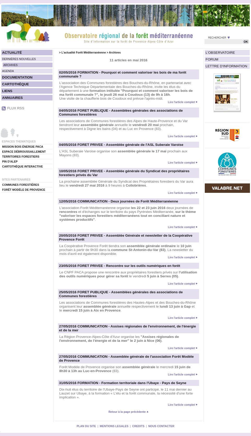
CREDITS (138, 426)
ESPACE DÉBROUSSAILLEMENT (24, 151)
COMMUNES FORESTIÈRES (20, 184)
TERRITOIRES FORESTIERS (20, 156)
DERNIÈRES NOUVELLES (19, 59)
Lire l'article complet (181, 102)
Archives (115, 52)
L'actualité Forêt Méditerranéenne (83, 52)
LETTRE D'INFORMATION (226, 66)
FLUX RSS (15, 108)
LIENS (7, 91)
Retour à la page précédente (128, 411)
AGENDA (8, 71)
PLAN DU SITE (86, 426)
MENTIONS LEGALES (114, 426)
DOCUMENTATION (17, 77)
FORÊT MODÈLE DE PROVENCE (23, 189)
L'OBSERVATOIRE (220, 53)
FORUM (212, 59)
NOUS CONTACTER (161, 426)
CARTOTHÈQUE (15, 84)
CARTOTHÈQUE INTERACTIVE (22, 166)
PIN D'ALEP (9, 161)
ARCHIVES (10, 65)
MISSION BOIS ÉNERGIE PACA (22, 146)
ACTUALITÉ (12, 53)
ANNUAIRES (12, 98)
